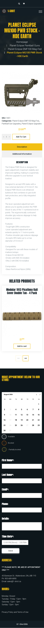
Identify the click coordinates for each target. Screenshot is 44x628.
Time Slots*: (8, 536)
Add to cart (21, 137)
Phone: (5, 504)
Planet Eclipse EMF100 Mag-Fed (25, 49)
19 (22, 420)
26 (22, 425)
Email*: (5, 489)
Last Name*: (7, 475)
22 (39, 420)
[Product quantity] (6, 137)
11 (16, 415)
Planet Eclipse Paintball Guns (25, 45)
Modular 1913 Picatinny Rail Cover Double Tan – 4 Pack (22, 291)
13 (27, 415)
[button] (24, 3)
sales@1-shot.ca (14, 581)
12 (22, 415)
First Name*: (8, 460)
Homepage (22, 42)
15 (39, 415)
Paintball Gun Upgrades (11, 124)
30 (4, 431)
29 (39, 425)
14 (33, 415)
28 (33, 425)
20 (27, 420)
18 (16, 420)
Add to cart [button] (22, 346)
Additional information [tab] (22, 154)
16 (4, 420)
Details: (5, 518)
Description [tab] (22, 147)
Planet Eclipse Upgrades (32, 124)
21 (33, 420)
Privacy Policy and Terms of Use (15, 612)
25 (16, 425)
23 (4, 425)
